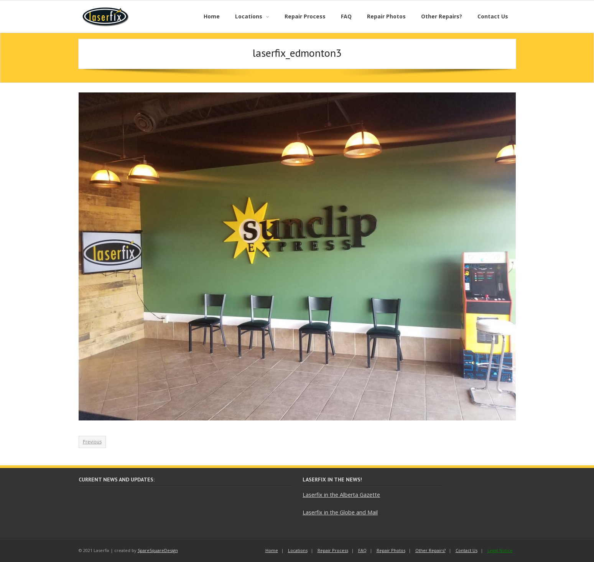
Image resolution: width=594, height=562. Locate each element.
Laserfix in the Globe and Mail (340, 512)
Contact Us (466, 550)
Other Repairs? (430, 550)
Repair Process (333, 550)
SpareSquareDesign (158, 550)
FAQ (362, 550)
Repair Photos (391, 550)
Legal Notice (500, 550)
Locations (298, 550)
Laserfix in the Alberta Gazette (341, 494)
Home (271, 550)
